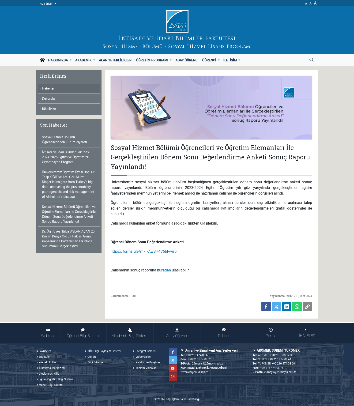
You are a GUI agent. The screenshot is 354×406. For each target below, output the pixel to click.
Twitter (173, 360)
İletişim (230, 60)
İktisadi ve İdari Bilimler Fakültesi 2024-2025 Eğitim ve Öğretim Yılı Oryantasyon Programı (66, 157)
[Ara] (311, 60)
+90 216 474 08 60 (197, 355)
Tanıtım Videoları (146, 368)
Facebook (173, 352)
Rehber (224, 333)
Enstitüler (44, 356)
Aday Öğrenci (186, 60)
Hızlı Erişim (46, 3)
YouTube (173, 368)
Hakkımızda (58, 60)
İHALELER (307, 333)
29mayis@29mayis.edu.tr (208, 363)
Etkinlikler (49, 108)
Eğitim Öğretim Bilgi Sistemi (56, 379)
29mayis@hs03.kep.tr (194, 372)
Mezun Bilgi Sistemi (51, 385)
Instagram (173, 377)
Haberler (48, 88)
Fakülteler (45, 351)
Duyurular (49, 98)
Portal (270, 333)
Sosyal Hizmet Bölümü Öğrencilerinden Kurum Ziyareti (64, 139)
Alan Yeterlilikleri (115, 60)
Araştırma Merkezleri (52, 368)
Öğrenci (209, 60)
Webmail (48, 333)
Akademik (83, 60)
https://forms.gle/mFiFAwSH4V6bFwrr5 (144, 251)
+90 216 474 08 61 (279, 359)
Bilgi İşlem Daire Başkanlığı (183, 399)
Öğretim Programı (152, 60)
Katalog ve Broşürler (148, 362)
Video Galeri (143, 356)
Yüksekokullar (47, 362)
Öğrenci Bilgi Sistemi (83, 333)
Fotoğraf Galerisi (145, 351)
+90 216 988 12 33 (282, 355)
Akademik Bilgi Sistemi (130, 333)
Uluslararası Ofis (49, 373)
